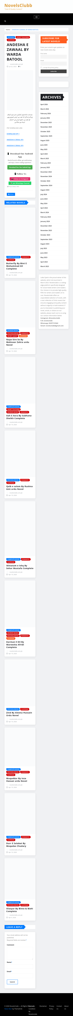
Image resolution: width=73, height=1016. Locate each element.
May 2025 (44, 149)
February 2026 (46, 113)
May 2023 (44, 257)
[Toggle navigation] (36, 17)
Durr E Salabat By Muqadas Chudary (16, 844)
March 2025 (45, 158)
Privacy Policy (51, 1007)
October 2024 (45, 181)
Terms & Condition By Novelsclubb (33, 1010)
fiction (12, 194)
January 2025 (45, 167)
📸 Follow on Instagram (19, 179)
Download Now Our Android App (20, 167)
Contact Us (59, 1007)
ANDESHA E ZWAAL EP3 (15, 146)
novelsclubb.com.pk (16, 64)
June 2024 (44, 199)
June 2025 (44, 145)
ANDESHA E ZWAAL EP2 (15, 140)
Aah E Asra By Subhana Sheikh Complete (19, 417)
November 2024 (46, 176)
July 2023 (44, 248)
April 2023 (44, 262)
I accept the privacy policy (49, 67)
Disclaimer (43, 1006)
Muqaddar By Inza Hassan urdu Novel (16, 779)
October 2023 (45, 235)
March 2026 (45, 109)
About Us (66, 1007)
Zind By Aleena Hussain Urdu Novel (19, 714)
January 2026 (45, 118)
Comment (10, 945)
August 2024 (45, 190)
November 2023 (46, 230)
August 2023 (45, 244)
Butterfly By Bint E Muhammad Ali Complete (16, 266)
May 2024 (44, 203)
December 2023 (46, 226)
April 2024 (44, 208)
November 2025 (46, 127)
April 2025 (44, 154)
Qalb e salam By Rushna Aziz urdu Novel (19, 487)
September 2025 (46, 136)
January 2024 (45, 221)
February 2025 (46, 163)
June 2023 (44, 253)
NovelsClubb (18, 5)
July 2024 (44, 194)
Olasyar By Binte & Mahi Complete (19, 910)
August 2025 (45, 140)
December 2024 (46, 172)
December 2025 (46, 122)
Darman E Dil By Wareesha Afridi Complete (15, 644)
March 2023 (45, 266)
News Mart (8, 1009)
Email (9, 971)
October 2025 (45, 131)
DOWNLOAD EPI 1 (13, 134)
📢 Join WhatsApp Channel (19, 183)
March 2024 (45, 212)
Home (8, 30)
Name (9, 962)
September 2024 (46, 185)
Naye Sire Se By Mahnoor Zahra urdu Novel (17, 342)
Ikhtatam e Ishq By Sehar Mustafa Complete (20, 567)
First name (44, 53)
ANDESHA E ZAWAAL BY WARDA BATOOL (25, 30)
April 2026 (44, 104)
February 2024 (46, 217)
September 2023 (46, 239)
